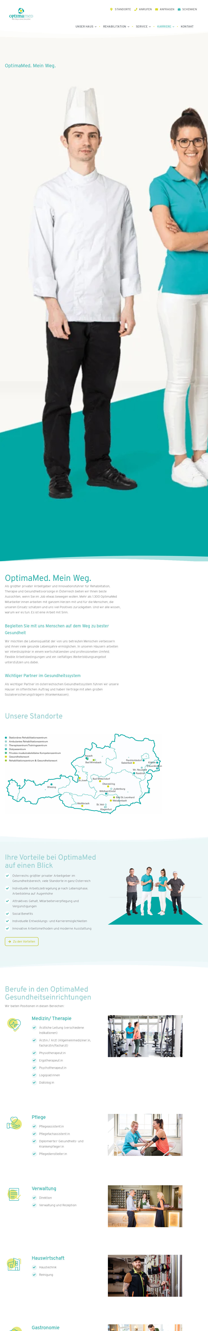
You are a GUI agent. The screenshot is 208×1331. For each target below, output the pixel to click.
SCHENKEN (189, 9)
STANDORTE (123, 9)
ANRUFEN (145, 9)
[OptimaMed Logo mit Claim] (21, 13)
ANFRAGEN (167, 9)
